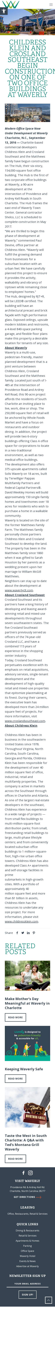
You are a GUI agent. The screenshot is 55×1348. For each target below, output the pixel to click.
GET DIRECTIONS (27, 1197)
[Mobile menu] (51, 4)
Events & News (27, 1261)
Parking (27, 1245)
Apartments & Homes (27, 1240)
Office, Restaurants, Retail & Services (27, 1213)
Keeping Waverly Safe (24, 1069)
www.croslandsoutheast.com (25, 721)
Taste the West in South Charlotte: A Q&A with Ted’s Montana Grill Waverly (26, 1142)
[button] (4, 11)
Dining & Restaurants (27, 1230)
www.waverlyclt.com (19, 590)
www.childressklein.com (21, 921)
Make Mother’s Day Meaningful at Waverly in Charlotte (27, 1003)
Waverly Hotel (27, 1256)
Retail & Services (28, 1235)
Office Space (27, 1251)
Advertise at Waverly (27, 1266)
